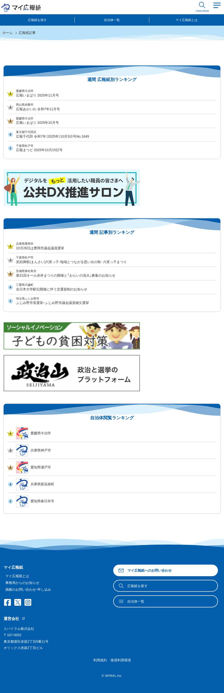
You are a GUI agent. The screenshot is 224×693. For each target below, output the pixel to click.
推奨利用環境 (121, 660)
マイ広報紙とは (187, 20)
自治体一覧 (112, 20)
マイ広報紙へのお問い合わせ (145, 570)
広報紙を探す (37, 20)
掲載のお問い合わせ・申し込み (28, 589)
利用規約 (100, 660)
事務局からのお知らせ (22, 583)
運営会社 (14, 619)
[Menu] (217, 7)
